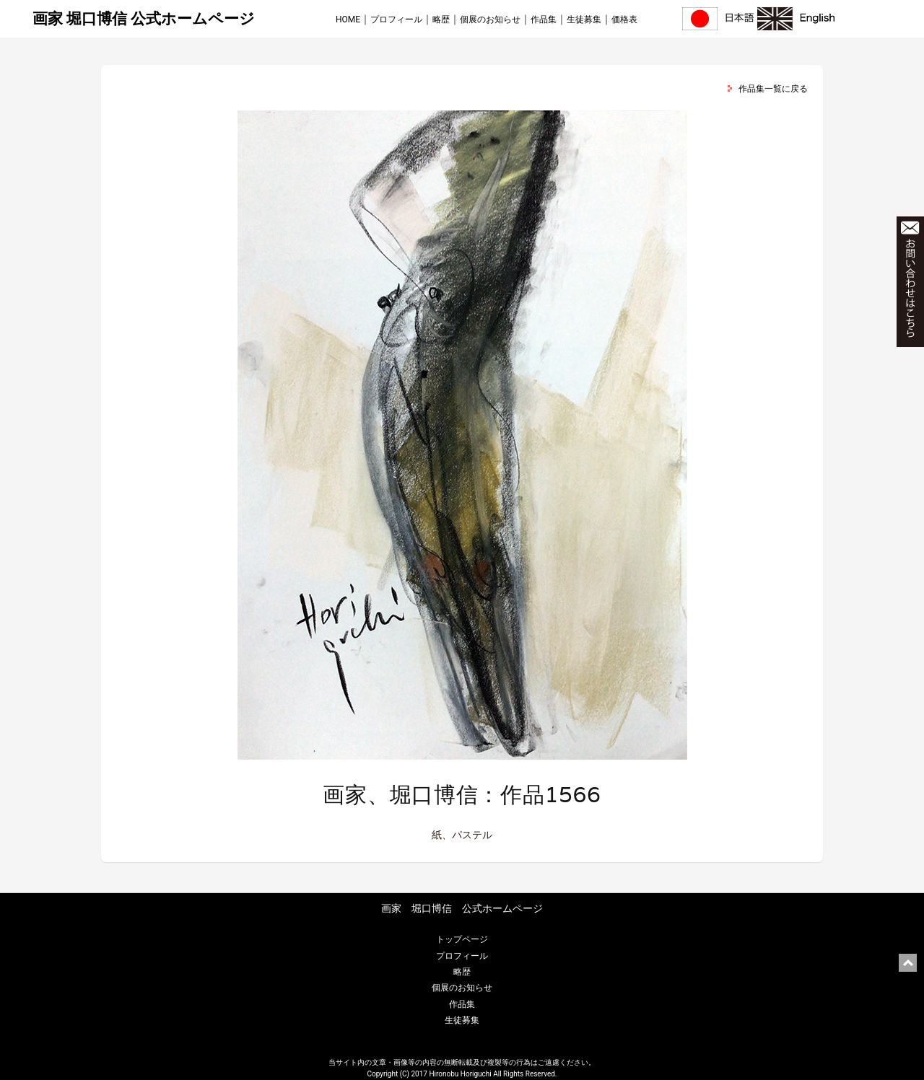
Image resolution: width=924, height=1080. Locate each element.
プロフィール (396, 19)
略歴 (441, 19)
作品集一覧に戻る (773, 89)
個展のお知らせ (490, 19)
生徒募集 (584, 19)
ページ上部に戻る (908, 963)
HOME (348, 19)
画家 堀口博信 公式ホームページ (143, 18)
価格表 (624, 19)
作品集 (544, 19)
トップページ (462, 939)
